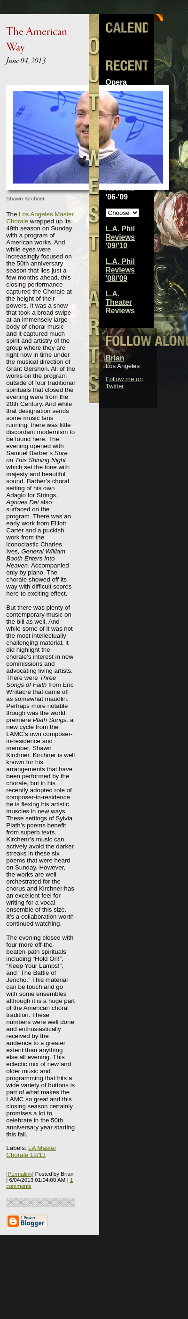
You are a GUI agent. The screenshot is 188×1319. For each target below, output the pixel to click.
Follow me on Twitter (124, 383)
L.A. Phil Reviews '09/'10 (120, 237)
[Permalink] (19, 1174)
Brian (115, 358)
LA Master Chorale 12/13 (31, 1151)
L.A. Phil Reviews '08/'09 (120, 270)
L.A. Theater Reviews (120, 302)
